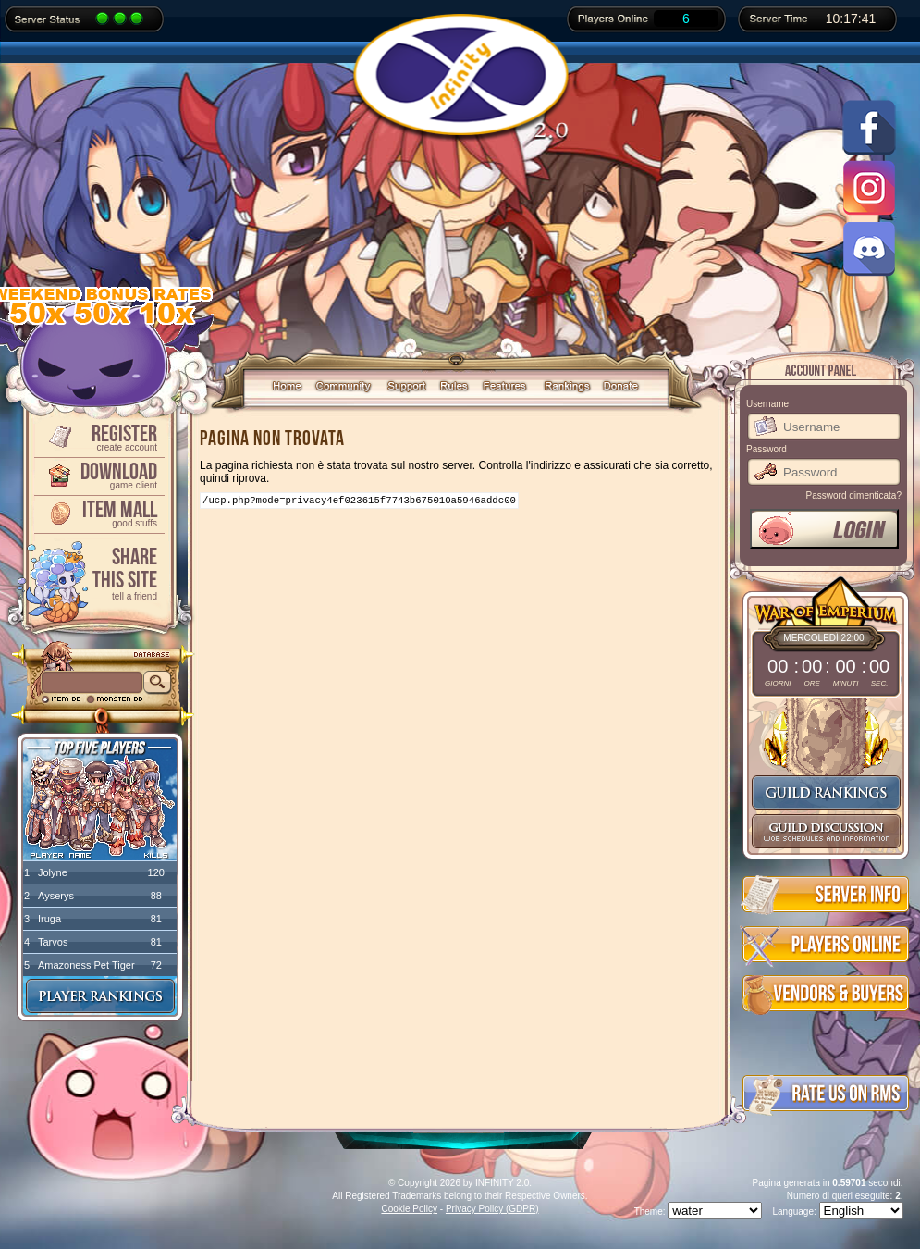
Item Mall (98, 512)
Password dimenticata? (854, 495)
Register (98, 436)
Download (98, 474)
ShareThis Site (98, 572)
